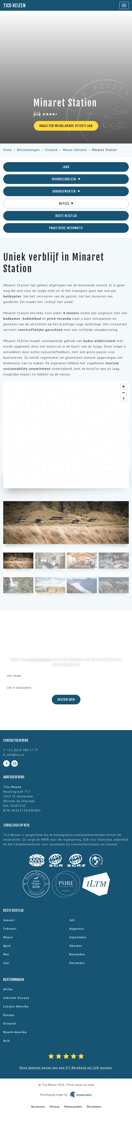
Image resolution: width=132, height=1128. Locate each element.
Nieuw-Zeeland (75, 150)
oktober (75, 946)
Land (66, 167)
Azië (6, 1041)
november (77, 954)
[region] (66, 434)
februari (9, 929)
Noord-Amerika (15, 1032)
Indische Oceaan (16, 998)
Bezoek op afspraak (19, 801)
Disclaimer (94, 1107)
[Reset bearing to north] (123, 399)
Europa (8, 1015)
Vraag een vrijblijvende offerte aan (66, 126)
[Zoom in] (123, 386)
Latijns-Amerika (16, 1006)
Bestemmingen (28, 150)
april (6, 946)
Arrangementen (66, 191)
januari (9, 920)
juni (6, 963)
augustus (76, 929)
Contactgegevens (15, 740)
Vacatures (38, 1107)
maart (8, 937)
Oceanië (51, 150)
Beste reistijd (66, 216)
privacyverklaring (39, 659)
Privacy (54, 1107)
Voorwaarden (73, 1107)
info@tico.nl (16, 755)
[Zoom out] (123, 393)
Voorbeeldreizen (66, 179)
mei (6, 954)
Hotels (66, 203)
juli (72, 920)
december (77, 963)
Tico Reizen (14, 5)
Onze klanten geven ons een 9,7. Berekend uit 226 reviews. (66, 1068)
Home (7, 150)
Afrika (8, 989)
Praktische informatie (66, 228)
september (78, 937)
